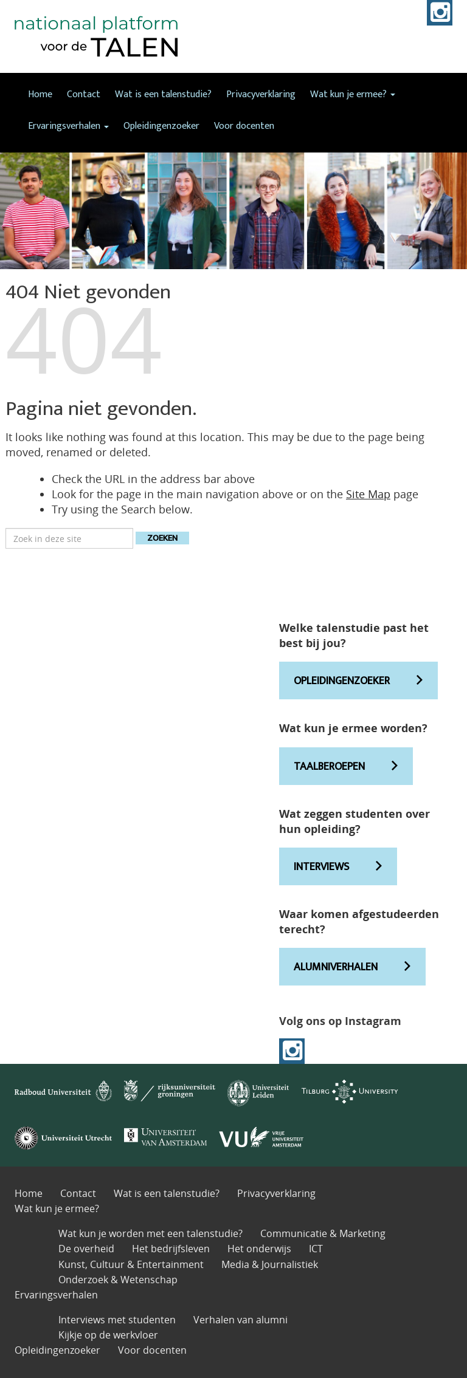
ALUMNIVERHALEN (336, 967)
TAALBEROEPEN (329, 767)
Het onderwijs (259, 1248)
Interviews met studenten (117, 1319)
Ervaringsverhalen (68, 126)
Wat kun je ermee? (352, 94)
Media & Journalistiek (269, 1264)
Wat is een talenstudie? (163, 94)
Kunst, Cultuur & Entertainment (131, 1264)
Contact (83, 94)
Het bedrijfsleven (171, 1248)
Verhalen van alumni (240, 1319)
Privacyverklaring (261, 94)
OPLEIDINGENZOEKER (342, 681)
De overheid (86, 1248)
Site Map (368, 494)
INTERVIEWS (321, 867)
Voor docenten (244, 126)
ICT (316, 1248)
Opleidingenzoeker (161, 126)
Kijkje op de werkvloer (108, 1335)
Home (40, 94)
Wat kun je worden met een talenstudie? (150, 1233)
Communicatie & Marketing (323, 1233)
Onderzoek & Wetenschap (118, 1279)
